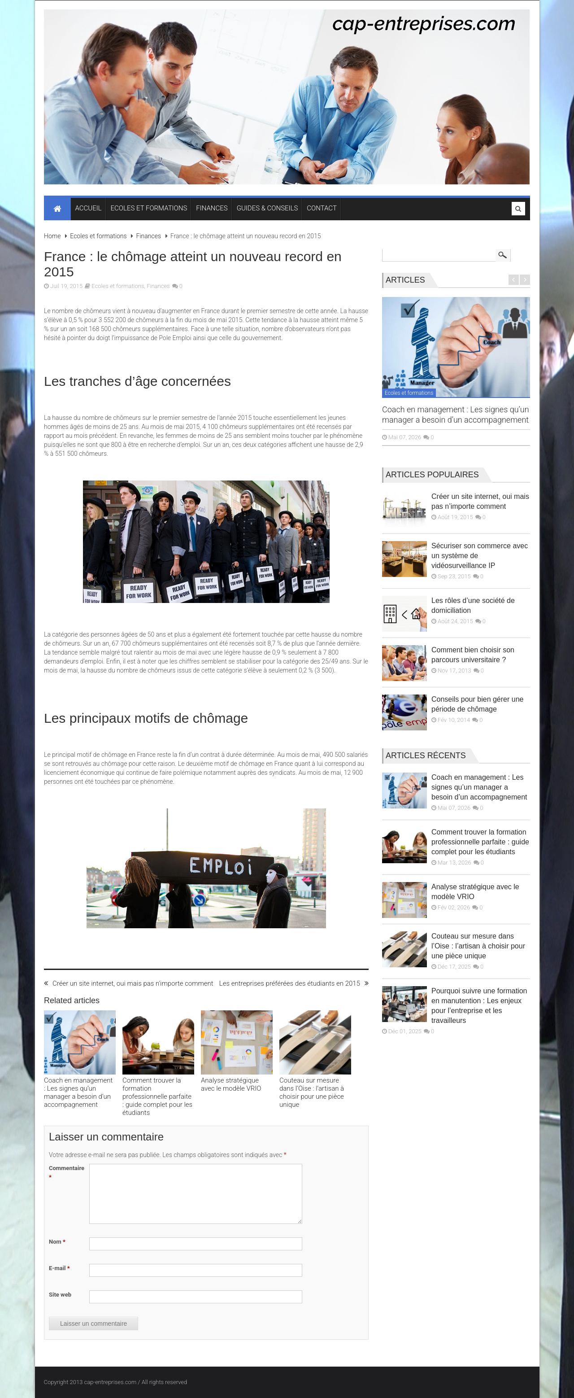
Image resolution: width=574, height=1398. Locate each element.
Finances (148, 236)
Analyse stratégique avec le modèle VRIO (231, 1084)
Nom (57, 1241)
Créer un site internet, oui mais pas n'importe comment (128, 983)
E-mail (59, 1268)
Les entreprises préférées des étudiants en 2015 (294, 983)
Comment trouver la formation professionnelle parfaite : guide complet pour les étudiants (157, 1096)
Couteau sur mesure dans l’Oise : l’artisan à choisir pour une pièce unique (311, 1092)
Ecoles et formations (98, 236)
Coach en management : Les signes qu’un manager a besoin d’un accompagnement (78, 1092)
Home (52, 236)
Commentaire (66, 1172)
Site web (60, 1294)
